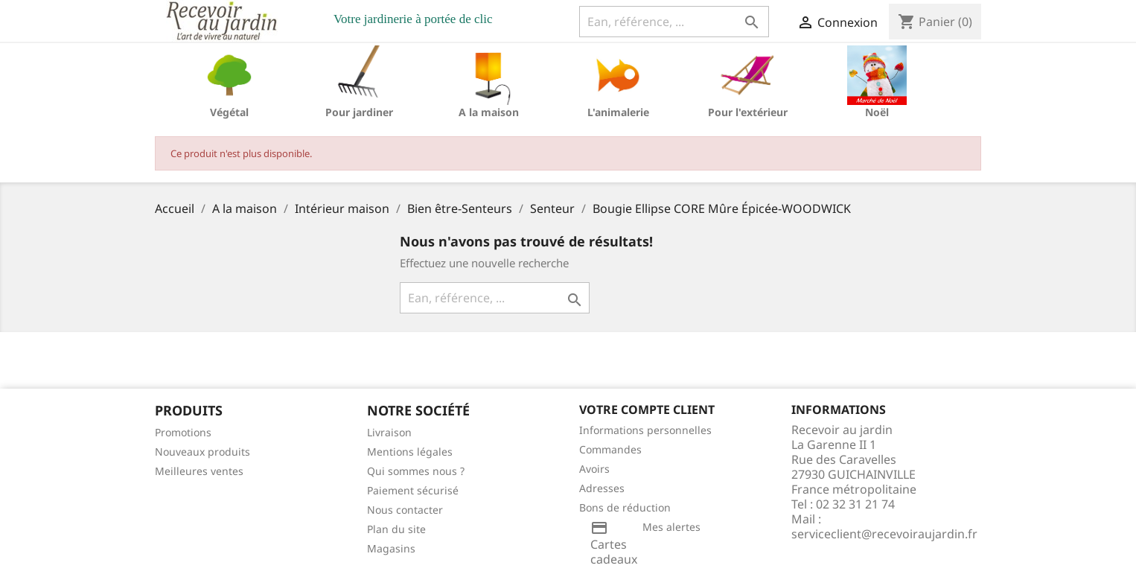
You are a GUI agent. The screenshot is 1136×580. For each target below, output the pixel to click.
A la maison (489, 112)
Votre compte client (647, 409)
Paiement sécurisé (413, 490)
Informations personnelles (645, 430)
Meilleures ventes (199, 471)
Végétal (229, 112)
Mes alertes (671, 527)
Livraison (389, 432)
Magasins (391, 548)
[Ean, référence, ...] (674, 21)
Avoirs (594, 469)
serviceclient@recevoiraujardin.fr (884, 534)
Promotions (183, 432)
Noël (877, 112)
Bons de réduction (625, 507)
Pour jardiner (359, 112)
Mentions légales (410, 451)
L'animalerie (618, 112)
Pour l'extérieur (748, 112)
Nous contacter (405, 510)
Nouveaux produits (202, 451)
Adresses (602, 488)
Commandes (610, 449)
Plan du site (396, 529)
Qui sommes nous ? (416, 471)
